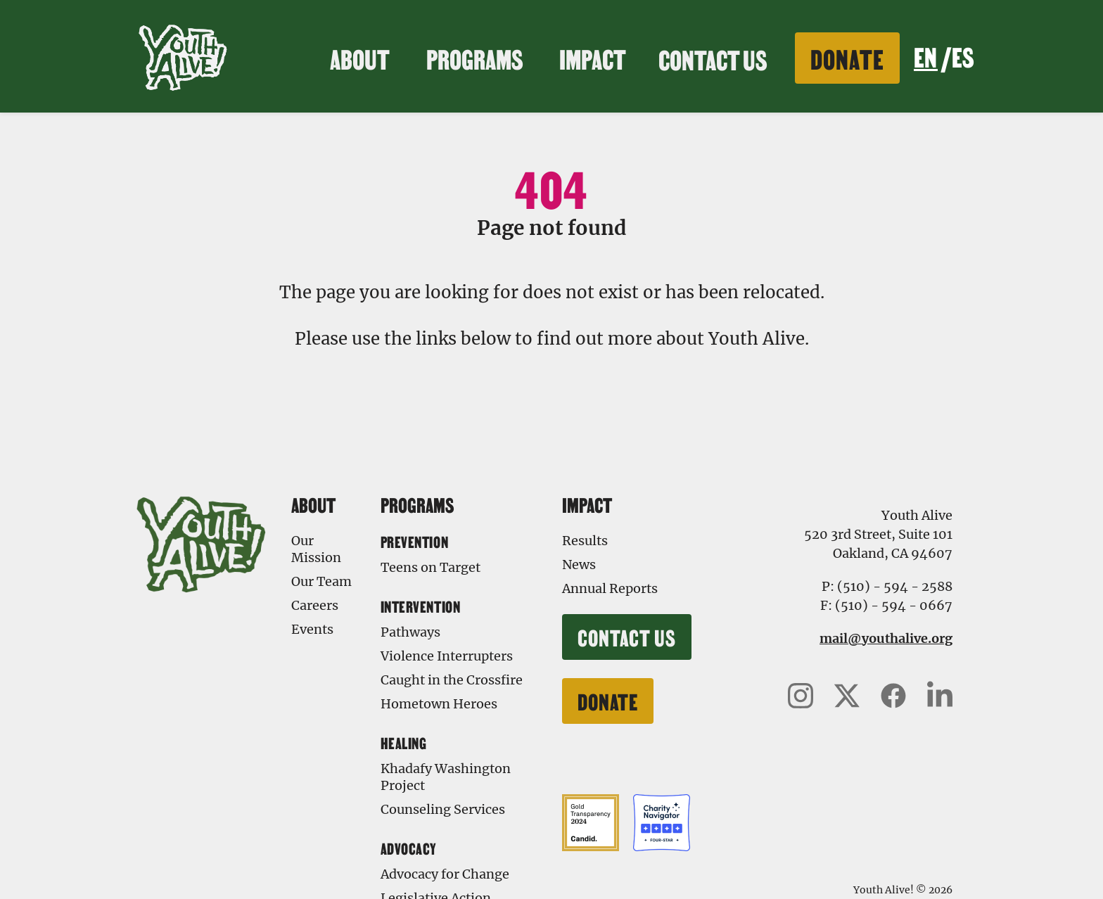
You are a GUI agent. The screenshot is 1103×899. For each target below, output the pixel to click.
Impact (594, 57)
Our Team (321, 581)
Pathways (410, 632)
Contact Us (712, 58)
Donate (847, 57)
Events (312, 629)
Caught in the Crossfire (452, 680)
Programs (476, 57)
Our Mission (316, 549)
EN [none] (925, 55)
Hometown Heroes (439, 704)
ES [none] (963, 55)
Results (585, 541)
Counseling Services (443, 809)
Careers (314, 605)
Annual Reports (610, 588)
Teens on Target (430, 567)
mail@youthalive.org (886, 638)
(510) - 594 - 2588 (894, 586)
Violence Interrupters (447, 656)
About (362, 57)
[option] (963, 58)
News (579, 564)
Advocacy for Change (445, 874)
